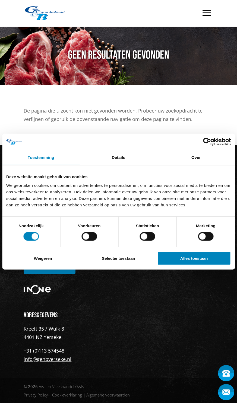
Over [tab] (196, 157)
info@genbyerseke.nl (47, 359)
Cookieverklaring (67, 395)
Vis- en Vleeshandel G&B (61, 386)
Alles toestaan (194, 258)
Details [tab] (118, 157)
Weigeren (43, 258)
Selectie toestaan (118, 258)
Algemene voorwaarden (108, 395)
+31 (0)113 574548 (44, 350)
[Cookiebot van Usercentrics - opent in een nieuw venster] (207, 142)
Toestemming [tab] (41, 157)
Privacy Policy (36, 395)
